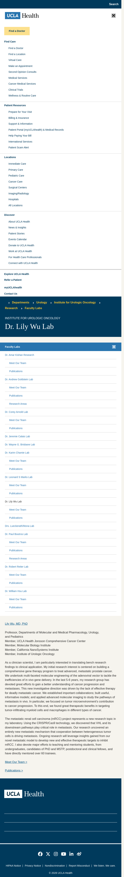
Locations (10, 157)
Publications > (14, 770)
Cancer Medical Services (22, 83)
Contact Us (10, 293)
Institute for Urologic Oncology (75, 302)
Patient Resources (15, 105)
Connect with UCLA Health (23, 263)
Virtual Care (15, 60)
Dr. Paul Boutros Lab (16, 534)
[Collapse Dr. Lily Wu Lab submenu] (115, 501)
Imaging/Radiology (18, 193)
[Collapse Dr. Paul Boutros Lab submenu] (115, 534)
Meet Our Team (17, 363)
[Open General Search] (113, 4)
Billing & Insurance (18, 117)
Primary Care (15, 169)
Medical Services (17, 77)
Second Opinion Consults (22, 71)
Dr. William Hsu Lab (16, 591)
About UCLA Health (19, 221)
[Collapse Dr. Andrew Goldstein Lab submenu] (115, 379)
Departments (20, 302)
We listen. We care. (105, 865)
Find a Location (16, 54)
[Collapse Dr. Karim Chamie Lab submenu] (115, 453)
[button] (60, 274)
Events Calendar (17, 239)
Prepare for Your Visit (20, 111)
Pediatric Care (16, 175)
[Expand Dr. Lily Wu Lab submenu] (68, 501)
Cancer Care (15, 181)
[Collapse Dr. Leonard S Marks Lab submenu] (115, 477)
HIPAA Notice (13, 865)
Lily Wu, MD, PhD (16, 623)
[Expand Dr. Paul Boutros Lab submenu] (71, 534)
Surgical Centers (17, 187)
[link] (40, 854)
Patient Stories (16, 233)
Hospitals (13, 199)
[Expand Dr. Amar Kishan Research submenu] (74, 355)
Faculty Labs (33, 308)
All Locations (15, 205)
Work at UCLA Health (20, 251)
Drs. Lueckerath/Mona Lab (19, 526)
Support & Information (20, 123)
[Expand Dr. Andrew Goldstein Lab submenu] (74, 379)
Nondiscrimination (55, 865)
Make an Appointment (20, 66)
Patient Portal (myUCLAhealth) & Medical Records (36, 129)
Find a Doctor (15, 48)
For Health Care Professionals (25, 257)
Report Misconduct (79, 865)
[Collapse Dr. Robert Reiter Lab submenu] (115, 567)
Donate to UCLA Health (21, 245)
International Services (20, 141)
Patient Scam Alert (18, 147)
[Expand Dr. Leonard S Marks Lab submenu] (73, 477)
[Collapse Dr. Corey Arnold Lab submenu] (115, 412)
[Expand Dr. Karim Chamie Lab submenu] (72, 453)
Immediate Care (17, 163)
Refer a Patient (13, 279)
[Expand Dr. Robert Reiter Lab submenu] (71, 567)
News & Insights (17, 227)
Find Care (10, 41)
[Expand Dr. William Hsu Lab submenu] (71, 591)
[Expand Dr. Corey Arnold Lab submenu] (71, 412)
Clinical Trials (15, 89)
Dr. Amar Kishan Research (19, 355)
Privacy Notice (33, 865)
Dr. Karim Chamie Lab (17, 452)
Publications (16, 371)
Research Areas (18, 403)
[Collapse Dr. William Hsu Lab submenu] (115, 591)
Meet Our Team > (16, 762)
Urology (41, 302)
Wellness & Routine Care (22, 95)
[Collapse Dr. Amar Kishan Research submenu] (115, 355)
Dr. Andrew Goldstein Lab (19, 379)
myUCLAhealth (13, 287)
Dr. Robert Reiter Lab (16, 566)
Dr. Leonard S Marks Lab (19, 477)
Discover (9, 214)
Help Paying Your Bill (19, 135)
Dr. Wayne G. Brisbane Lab (20, 444)
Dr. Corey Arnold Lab (16, 412)
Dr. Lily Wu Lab (13, 501)
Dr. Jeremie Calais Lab (17, 436)
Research (11, 308)
